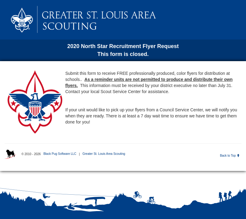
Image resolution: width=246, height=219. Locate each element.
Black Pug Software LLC (59, 153)
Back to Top (230, 155)
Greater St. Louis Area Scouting (103, 153)
